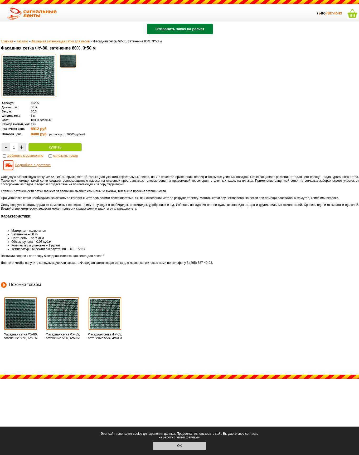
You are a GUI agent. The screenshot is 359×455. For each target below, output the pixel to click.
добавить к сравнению (25, 155)
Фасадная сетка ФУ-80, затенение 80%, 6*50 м (21, 336)
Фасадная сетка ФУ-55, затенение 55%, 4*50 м (105, 336)
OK (179, 446)
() (322, 13)
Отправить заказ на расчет (180, 29)
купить (55, 147)
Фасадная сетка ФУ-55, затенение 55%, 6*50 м (63, 336)
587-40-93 (334, 13)
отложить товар (65, 155)
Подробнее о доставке (33, 165)
